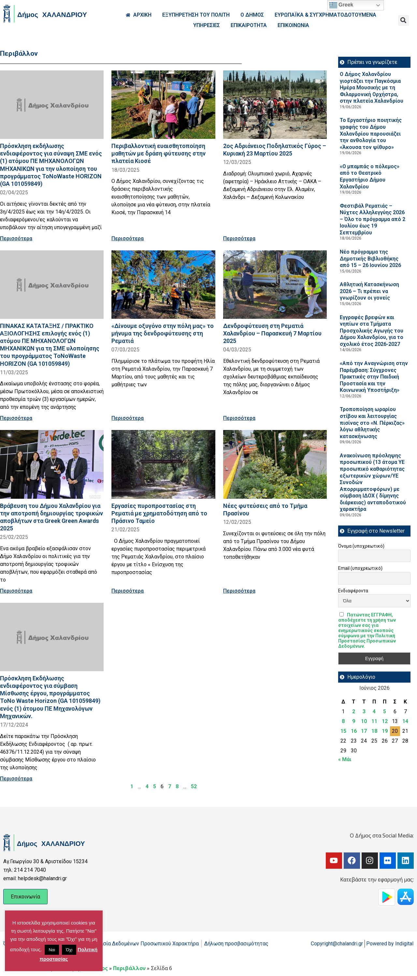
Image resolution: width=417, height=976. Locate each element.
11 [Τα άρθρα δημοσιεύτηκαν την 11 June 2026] (374, 721)
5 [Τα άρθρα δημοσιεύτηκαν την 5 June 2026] (384, 711)
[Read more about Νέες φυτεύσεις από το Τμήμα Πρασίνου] (275, 464)
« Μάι (344, 759)
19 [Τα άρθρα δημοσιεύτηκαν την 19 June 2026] (385, 731)
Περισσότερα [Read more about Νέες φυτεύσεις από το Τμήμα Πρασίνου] (239, 591)
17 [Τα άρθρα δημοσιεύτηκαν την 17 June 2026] (364, 731)
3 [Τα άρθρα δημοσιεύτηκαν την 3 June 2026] (364, 711)
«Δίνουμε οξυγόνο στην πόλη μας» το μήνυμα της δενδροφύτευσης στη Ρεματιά (162, 333)
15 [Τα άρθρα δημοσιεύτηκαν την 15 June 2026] (343, 731)
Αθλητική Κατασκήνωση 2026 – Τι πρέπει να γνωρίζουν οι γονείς (369, 291)
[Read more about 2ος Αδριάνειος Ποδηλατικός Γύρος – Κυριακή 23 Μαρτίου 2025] (275, 104)
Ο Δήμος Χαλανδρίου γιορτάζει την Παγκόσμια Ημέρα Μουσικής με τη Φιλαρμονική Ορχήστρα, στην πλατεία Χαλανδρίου (371, 87)
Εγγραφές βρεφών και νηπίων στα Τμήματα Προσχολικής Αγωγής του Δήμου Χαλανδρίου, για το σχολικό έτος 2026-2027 (371, 330)
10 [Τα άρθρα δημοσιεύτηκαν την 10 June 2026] (364, 721)
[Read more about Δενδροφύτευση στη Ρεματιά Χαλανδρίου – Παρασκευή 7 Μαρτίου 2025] (275, 284)
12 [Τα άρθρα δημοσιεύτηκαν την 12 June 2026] (385, 721)
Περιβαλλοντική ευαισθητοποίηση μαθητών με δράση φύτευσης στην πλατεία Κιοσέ (158, 153)
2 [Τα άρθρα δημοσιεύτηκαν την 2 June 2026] (353, 711)
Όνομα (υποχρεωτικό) (361, 546)
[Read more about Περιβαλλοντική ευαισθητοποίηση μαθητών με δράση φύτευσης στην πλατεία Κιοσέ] (163, 104)
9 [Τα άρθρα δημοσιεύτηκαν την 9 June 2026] (353, 721)
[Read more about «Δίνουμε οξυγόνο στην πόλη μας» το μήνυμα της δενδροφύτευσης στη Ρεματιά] (163, 284)
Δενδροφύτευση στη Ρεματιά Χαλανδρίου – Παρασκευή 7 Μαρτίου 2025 (272, 333)
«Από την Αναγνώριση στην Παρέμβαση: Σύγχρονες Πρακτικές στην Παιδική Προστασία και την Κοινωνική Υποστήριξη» (374, 376)
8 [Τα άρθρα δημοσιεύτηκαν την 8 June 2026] (343, 721)
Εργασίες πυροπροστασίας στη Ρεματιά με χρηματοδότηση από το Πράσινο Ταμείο (159, 513)
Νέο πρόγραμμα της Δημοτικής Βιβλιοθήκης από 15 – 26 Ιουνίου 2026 (370, 258)
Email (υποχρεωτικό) (360, 568)
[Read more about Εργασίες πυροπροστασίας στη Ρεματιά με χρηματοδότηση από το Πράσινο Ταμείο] (163, 464)
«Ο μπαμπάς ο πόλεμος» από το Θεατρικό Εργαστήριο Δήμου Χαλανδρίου (369, 176)
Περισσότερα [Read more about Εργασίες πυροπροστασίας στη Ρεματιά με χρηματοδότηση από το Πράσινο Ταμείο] (127, 591)
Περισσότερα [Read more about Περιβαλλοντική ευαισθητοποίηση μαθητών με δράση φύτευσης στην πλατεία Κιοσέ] (127, 238)
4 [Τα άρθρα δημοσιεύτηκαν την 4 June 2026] (374, 711)
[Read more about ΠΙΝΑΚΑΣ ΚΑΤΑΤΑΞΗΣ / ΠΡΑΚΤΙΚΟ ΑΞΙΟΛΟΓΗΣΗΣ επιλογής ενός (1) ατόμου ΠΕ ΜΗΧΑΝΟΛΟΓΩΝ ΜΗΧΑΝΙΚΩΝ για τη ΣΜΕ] (52, 284)
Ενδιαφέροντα (353, 590)
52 (194, 786)
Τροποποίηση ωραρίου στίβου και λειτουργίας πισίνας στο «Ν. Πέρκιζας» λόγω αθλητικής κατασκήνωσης (372, 422)
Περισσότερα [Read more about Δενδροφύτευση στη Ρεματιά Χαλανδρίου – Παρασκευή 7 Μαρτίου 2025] (239, 418)
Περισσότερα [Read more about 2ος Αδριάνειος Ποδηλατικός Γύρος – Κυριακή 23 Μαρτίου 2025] (239, 238)
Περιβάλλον (129, 968)
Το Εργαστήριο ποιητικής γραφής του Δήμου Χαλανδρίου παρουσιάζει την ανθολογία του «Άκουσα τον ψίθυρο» (371, 133)
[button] (403, 20)
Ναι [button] (52, 949)
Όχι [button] (69, 949)
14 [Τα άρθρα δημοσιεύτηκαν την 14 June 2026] (405, 721)
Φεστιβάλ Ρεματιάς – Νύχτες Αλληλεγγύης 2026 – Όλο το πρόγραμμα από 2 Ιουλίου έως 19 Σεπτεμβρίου (372, 219)
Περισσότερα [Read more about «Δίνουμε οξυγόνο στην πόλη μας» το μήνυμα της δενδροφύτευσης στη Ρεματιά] (127, 418)
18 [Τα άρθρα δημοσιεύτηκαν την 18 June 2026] (374, 731)
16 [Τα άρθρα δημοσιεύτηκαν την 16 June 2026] (354, 731)
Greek (341, 5)
